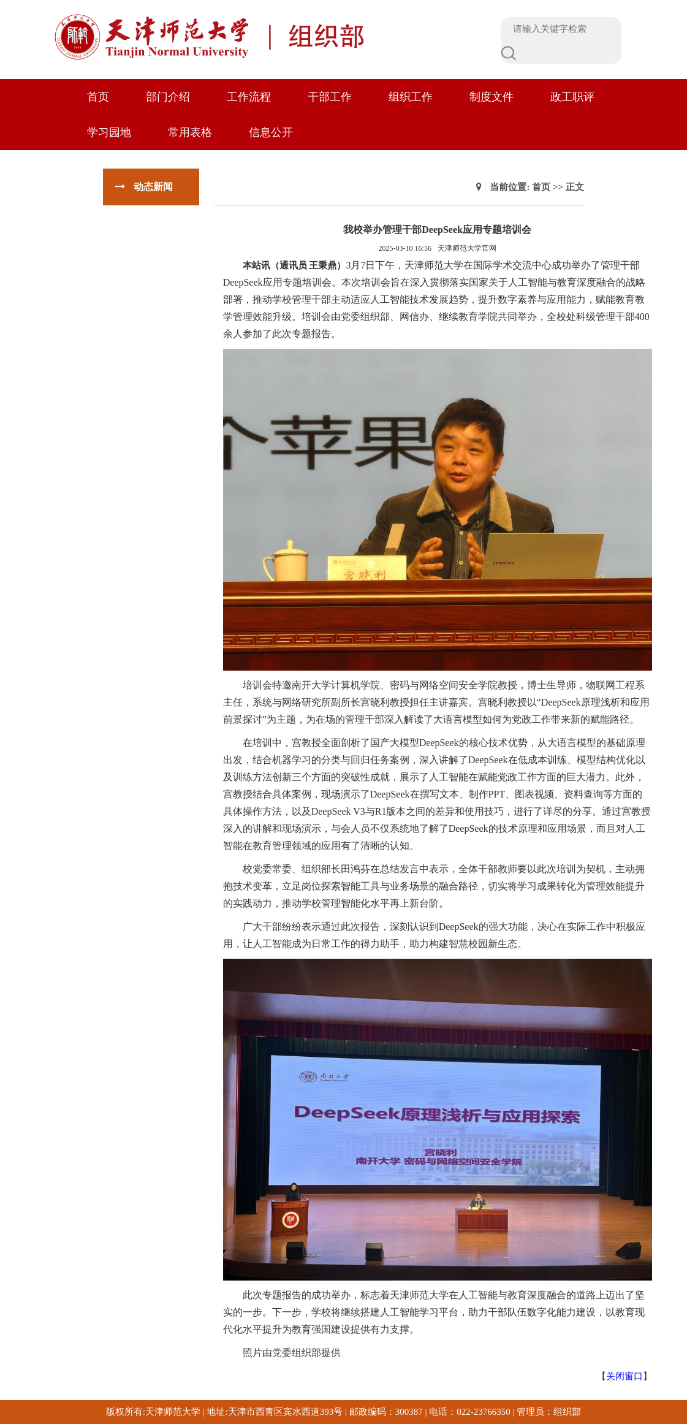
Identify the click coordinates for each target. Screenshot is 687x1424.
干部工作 (330, 97)
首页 (98, 97)
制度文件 (491, 97)
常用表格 (190, 132)
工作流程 (249, 97)
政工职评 (572, 97)
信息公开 (271, 132)
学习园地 (109, 132)
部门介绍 (168, 97)
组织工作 (411, 97)
